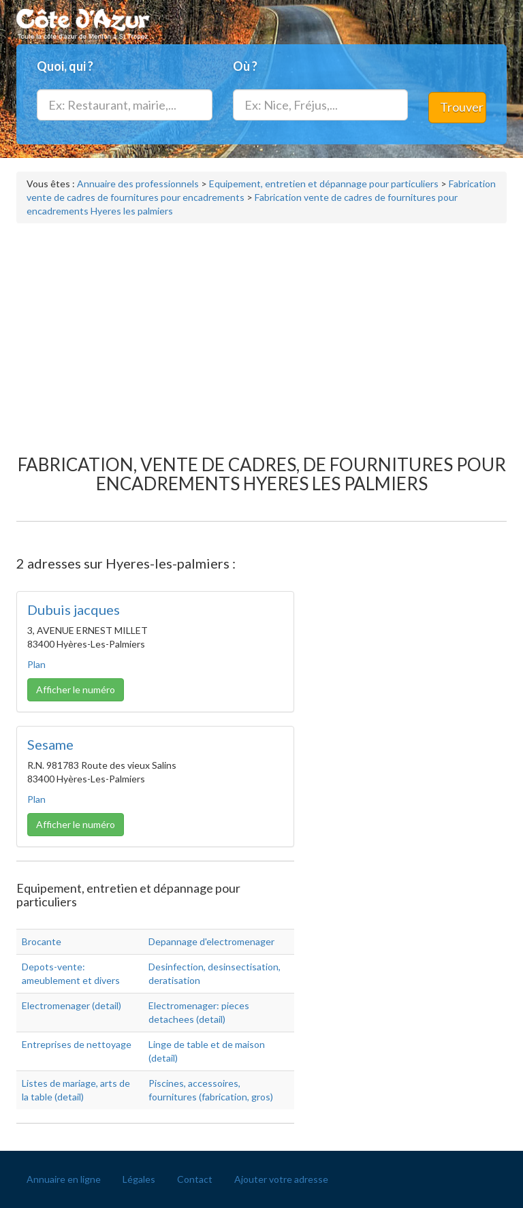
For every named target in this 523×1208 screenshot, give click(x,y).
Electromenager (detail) (71, 1005)
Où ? (245, 66)
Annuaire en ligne (64, 1179)
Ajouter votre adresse (281, 1179)
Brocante (41, 941)
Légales (139, 1179)
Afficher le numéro (75, 689)
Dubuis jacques (73, 609)
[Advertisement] (261, 332)
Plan (36, 664)
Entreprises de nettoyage (76, 1044)
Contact (194, 1179)
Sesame (50, 744)
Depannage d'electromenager (211, 941)
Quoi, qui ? (65, 66)
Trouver (462, 106)
